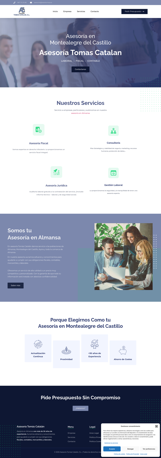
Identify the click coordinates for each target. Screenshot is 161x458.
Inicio (55, 11)
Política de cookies (119, 454)
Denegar (130, 449)
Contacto (95, 11)
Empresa (67, 11)
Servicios (81, 11)
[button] (156, 426)
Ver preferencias (149, 449)
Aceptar (112, 449)
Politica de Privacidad (132, 454)
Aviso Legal (143, 454)
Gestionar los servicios (111, 443)
